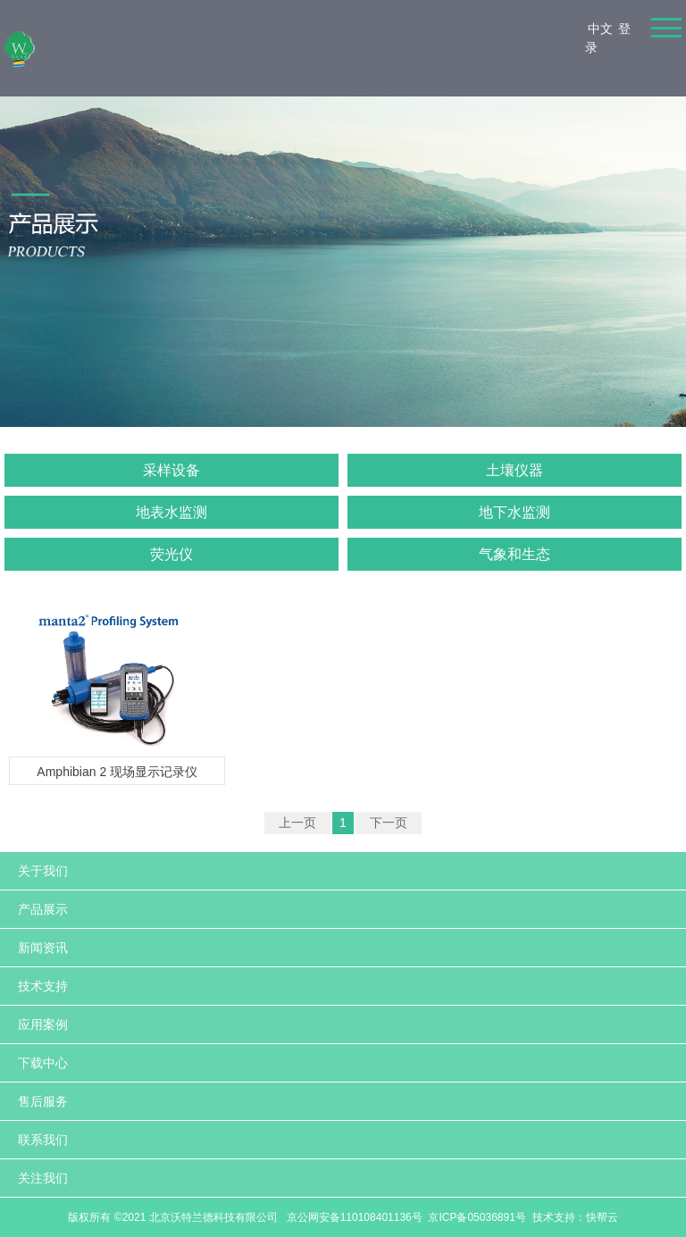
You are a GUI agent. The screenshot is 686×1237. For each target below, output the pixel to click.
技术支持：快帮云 (575, 1217)
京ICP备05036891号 (476, 1217)
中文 (600, 28)
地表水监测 (171, 512)
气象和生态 (514, 554)
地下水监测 (514, 512)
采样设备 (171, 470)
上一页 (297, 822)
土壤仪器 (514, 470)
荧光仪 (171, 554)
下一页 (388, 822)
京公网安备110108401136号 (352, 1217)
